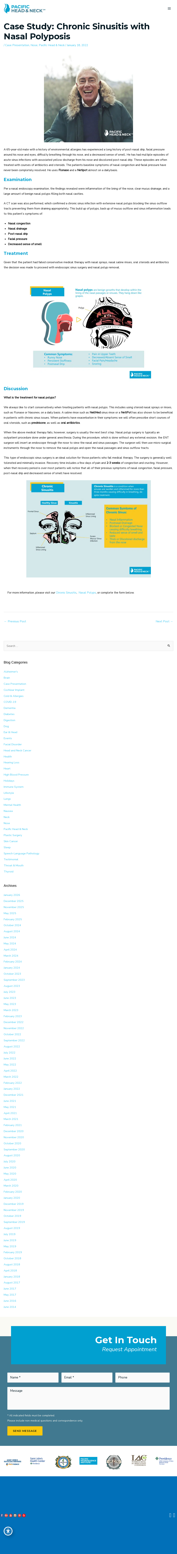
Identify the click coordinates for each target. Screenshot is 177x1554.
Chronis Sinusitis (66, 592)
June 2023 (10, 998)
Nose (34, 45)
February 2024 (13, 961)
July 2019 (9, 1234)
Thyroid (8, 871)
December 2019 (14, 1204)
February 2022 (13, 1083)
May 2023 (10, 1004)
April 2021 (10, 1113)
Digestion (9, 720)
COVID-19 (10, 702)
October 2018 (12, 1258)
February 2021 (13, 1125)
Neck (7, 817)
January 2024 (12, 967)
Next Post (164, 621)
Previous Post (15, 621)
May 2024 (10, 943)
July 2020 (9, 1161)
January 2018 (12, 1276)
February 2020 (13, 1192)
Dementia (9, 708)
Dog (6, 726)
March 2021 (11, 1119)
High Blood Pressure (16, 774)
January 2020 (12, 1198)
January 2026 (12, 895)
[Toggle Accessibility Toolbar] (8, 1531)
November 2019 (14, 1210)
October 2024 (12, 925)
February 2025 (13, 919)
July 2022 (9, 1052)
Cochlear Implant (14, 690)
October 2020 (12, 1143)
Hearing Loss (11, 762)
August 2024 (12, 931)
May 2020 (10, 1173)
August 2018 (12, 1264)
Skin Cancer (11, 841)
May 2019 (10, 1246)
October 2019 (12, 1216)
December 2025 (14, 901)
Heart (7, 768)
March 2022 (11, 1077)
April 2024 (10, 949)
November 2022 (14, 1028)
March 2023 (11, 1010)
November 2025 (14, 907)
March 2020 (11, 1185)
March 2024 (11, 956)
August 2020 (12, 1155)
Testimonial (11, 859)
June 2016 (10, 1301)
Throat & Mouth (14, 865)
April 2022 (10, 1070)
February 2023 (13, 1016)
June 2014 (10, 1307)
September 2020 (14, 1149)
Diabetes (9, 714)
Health (8, 756)
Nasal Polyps (87, 592)
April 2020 (10, 1180)
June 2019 (10, 1240)
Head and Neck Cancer (17, 750)
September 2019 (14, 1222)
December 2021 (14, 1095)
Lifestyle (9, 793)
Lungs (7, 799)
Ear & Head (10, 732)
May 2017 (10, 1295)
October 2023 (12, 974)
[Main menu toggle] (169, 9)
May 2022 (10, 1064)
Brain (7, 678)
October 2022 (12, 1034)
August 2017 (12, 1282)
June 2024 (10, 937)
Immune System (14, 787)
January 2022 (12, 1089)
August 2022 (12, 1046)
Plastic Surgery (13, 835)
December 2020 (14, 1131)
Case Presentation (17, 45)
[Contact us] (170, 1515)
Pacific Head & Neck (52, 45)
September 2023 (14, 980)
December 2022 (14, 1022)
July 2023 (9, 992)
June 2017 (10, 1288)
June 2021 (10, 1101)
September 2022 (14, 1040)
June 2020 (10, 1167)
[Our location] (174, 1515)
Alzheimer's (11, 671)
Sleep (7, 847)
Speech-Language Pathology (21, 853)
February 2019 (13, 1252)
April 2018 (10, 1270)
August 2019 (12, 1228)
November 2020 (14, 1137)
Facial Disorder (13, 744)
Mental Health (12, 805)
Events (8, 738)
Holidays (9, 781)
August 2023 (12, 986)
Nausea (8, 811)
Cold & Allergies (14, 696)
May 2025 (10, 913)
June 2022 (10, 1058)
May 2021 (10, 1107)
